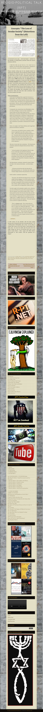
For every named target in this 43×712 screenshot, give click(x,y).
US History (12, 259)
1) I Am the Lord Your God (13, 378)
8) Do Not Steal (11, 388)
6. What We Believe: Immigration (15, 486)
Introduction (10, 376)
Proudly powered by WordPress (14, 710)
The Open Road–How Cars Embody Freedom (17, 512)
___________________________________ (16, 475)
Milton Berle (18, 258)
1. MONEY (10, 467)
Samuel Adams (22, 258)
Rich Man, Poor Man (12, 503)
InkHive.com (29, 710)
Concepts (16, 256)
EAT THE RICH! (11, 496)
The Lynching (11, 507)
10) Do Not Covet (11, 393)
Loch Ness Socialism (12, 500)
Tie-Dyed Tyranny (12, 515)
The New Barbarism (12, 510)
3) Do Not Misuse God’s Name (14, 381)
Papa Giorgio (26, 36)
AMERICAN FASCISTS (13, 493)
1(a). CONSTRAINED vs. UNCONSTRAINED (17, 476)
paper (30, 81)
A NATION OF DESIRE (13, 491)
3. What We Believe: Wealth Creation (16, 482)
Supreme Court (27, 258)
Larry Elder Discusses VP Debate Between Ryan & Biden (28, 266)
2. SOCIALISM (11, 469)
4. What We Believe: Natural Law (15, 483)
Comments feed (11, 619)
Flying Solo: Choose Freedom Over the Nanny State (19, 499)
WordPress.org (11, 621)
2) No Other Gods (11, 379)
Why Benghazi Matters (13, 520)
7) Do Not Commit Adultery (14, 387)
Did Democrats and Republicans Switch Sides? (18, 494)
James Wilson (30, 257)
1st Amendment (27, 256)
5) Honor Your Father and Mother (15, 384)
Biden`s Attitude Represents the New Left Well (14, 266)
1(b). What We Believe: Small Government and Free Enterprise (19, 478)
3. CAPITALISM (11, 470)
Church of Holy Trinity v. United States (13, 257)
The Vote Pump (11, 513)
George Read (25, 257)
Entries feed (10, 617)
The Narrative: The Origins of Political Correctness (19, 509)
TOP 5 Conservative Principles (14, 516)
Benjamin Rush (32, 256)
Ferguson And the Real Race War (15, 497)
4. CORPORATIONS (12, 472)
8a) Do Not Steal (11, 390)
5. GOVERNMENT (12, 473)
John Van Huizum (13, 258)
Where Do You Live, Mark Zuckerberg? (16, 518)
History (20, 256)
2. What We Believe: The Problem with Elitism (18, 480)
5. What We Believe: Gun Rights (15, 485)
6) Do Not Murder (11, 385)
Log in (9, 615)
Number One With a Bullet (13, 502)
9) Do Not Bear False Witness (14, 391)
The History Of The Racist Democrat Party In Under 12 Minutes (20, 505)
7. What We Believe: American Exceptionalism (18, 488)
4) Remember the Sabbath (13, 382)
